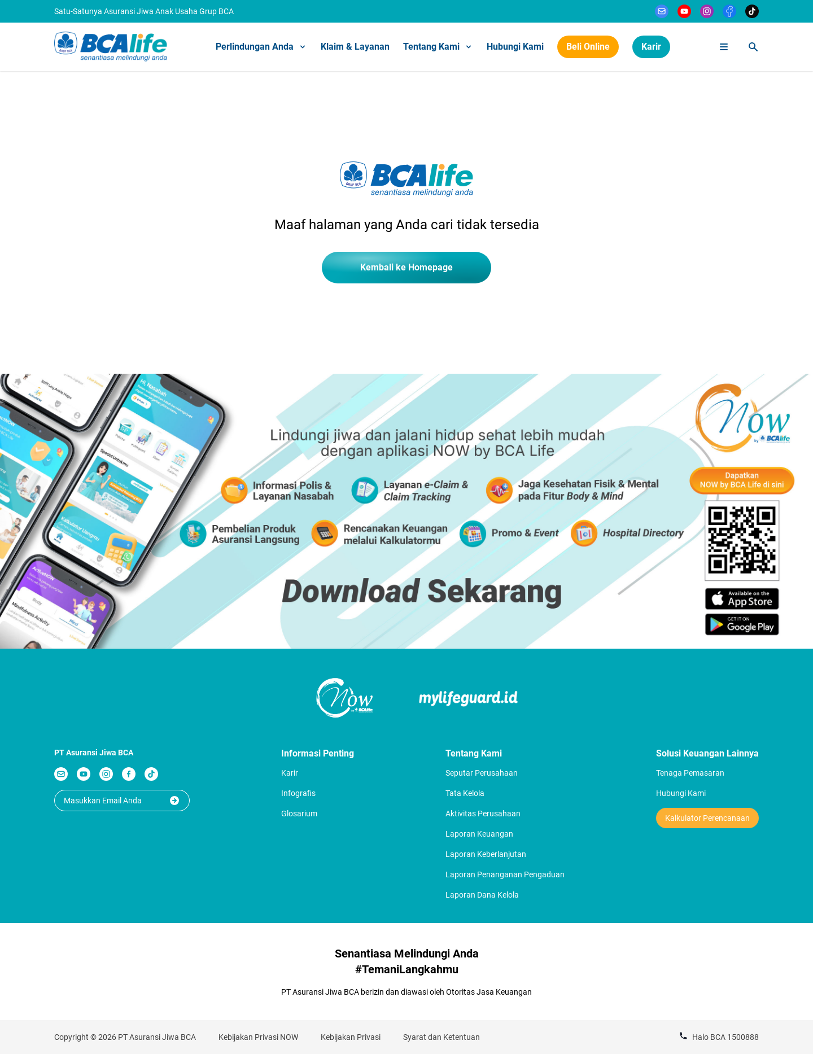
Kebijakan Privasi (351, 1037)
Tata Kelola (464, 793)
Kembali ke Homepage (406, 267)
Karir (651, 46)
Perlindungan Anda (261, 46)
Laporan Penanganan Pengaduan (505, 874)
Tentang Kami (438, 46)
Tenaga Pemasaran (690, 772)
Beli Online (588, 46)
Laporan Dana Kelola (482, 894)
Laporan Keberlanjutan (485, 854)
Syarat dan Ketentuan (441, 1037)
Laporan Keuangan (479, 833)
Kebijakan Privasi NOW (258, 1037)
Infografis (298, 793)
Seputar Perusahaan (481, 772)
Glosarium (299, 813)
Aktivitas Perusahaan (483, 813)
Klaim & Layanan (355, 46)
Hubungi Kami (515, 46)
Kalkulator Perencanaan (707, 818)
